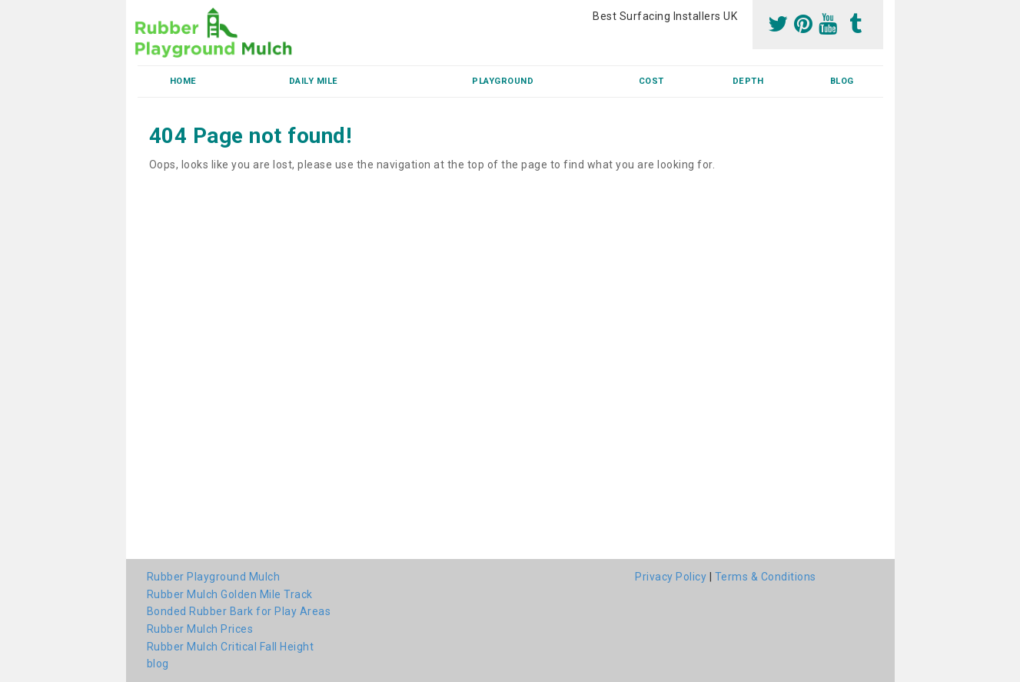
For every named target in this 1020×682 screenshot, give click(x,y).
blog (842, 81)
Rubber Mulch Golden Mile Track (230, 594)
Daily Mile (313, 81)
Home (183, 81)
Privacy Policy (670, 577)
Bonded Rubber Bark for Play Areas (239, 611)
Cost (651, 81)
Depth (748, 81)
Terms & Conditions (765, 577)
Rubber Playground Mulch (214, 577)
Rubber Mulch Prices (200, 629)
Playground (502, 81)
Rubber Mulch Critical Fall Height (230, 646)
